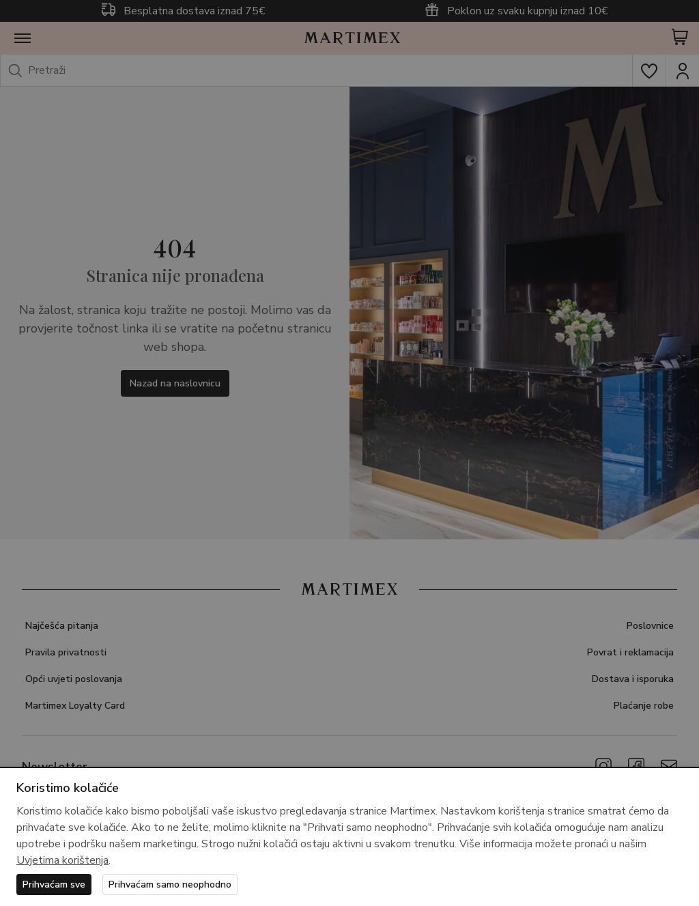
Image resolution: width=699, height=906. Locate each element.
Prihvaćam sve (54, 884)
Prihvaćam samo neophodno (170, 884)
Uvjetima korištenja (62, 860)
